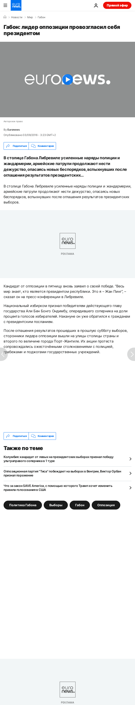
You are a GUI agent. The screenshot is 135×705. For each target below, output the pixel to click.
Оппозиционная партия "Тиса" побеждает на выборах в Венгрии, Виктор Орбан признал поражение (62, 473)
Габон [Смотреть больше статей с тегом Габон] (79, 505)
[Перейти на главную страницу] (16, 5)
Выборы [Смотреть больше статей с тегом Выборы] (55, 505)
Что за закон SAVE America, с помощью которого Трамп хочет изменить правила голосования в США (58, 488)
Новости (16, 17)
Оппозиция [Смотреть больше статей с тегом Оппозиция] (106, 505)
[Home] (5, 17)
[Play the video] (67, 79)
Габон (41, 17)
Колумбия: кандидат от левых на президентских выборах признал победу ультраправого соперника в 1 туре (58, 459)
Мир (30, 17)
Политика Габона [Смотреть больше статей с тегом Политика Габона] (22, 505)
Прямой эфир (117, 5)
